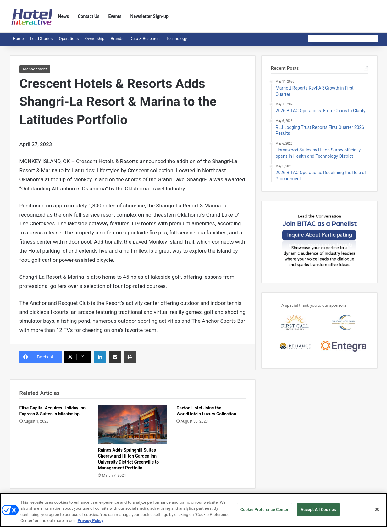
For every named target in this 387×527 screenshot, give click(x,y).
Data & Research (145, 38)
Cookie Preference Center (264, 511)
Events (115, 16)
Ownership (95, 38)
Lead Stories (41, 38)
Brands (117, 38)
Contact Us (88, 16)
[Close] (377, 512)
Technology (176, 38)
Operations (69, 38)
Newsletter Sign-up (149, 16)
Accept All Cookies (318, 511)
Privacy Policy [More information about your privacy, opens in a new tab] (90, 523)
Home (18, 38)
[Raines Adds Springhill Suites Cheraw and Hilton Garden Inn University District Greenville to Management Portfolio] (132, 424)
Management (35, 69)
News (63, 16)
